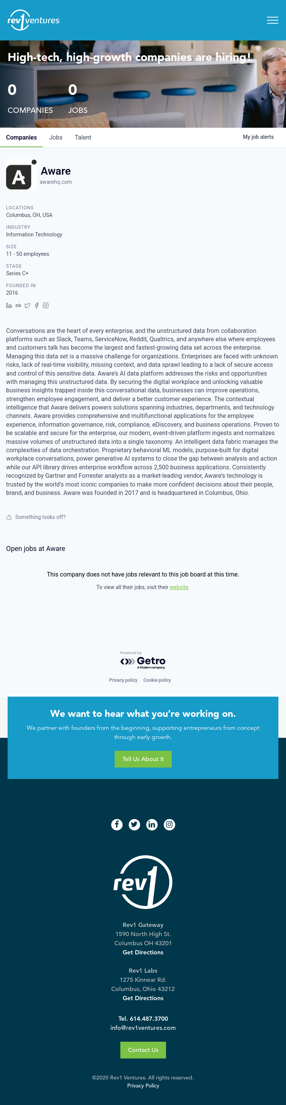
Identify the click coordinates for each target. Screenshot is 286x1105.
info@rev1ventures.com (143, 1028)
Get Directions (143, 952)
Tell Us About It (143, 759)
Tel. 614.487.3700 (143, 1018)
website (179, 587)
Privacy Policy (143, 1086)
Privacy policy (123, 680)
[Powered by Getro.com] (143, 660)
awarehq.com (56, 182)
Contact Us (143, 1050)
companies (21, 137)
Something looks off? (36, 517)
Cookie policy (157, 680)
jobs (55, 137)
